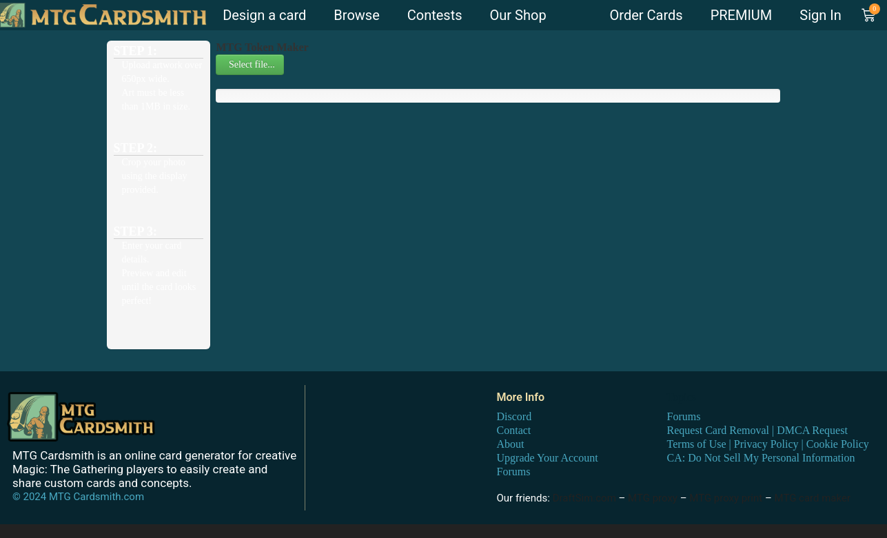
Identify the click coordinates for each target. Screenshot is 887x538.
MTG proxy (652, 498)
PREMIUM (742, 15)
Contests (434, 15)
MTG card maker (813, 498)
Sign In (820, 15)
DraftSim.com (584, 498)
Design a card (264, 15)
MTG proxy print (725, 498)
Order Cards (646, 15)
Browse (356, 15)
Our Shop (518, 15)
